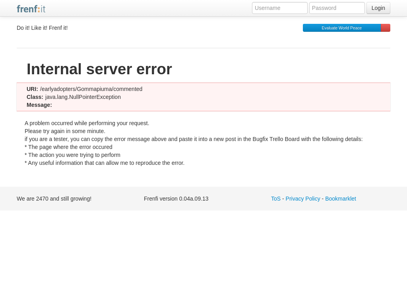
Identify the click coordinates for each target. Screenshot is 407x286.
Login (378, 8)
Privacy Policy (303, 198)
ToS (276, 198)
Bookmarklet (340, 198)
